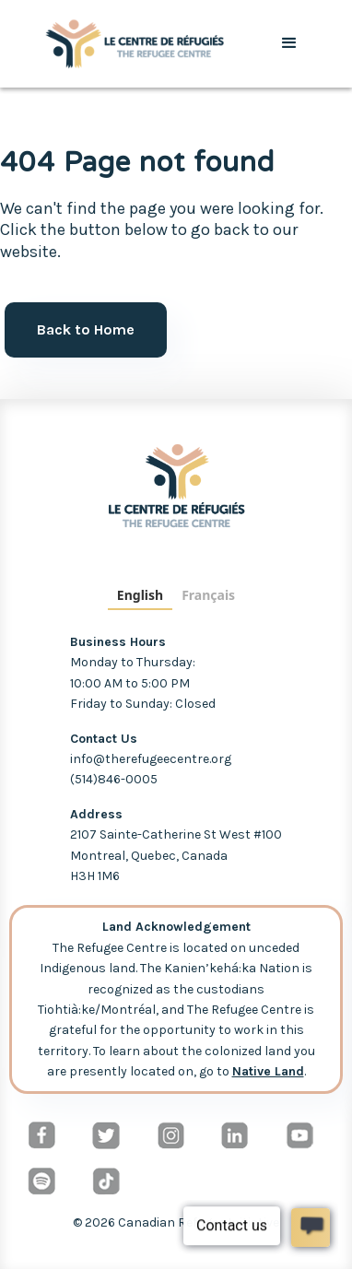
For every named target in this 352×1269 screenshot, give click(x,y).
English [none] (140, 595)
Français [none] (208, 595)
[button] (289, 43)
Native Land (268, 1071)
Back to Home (86, 329)
